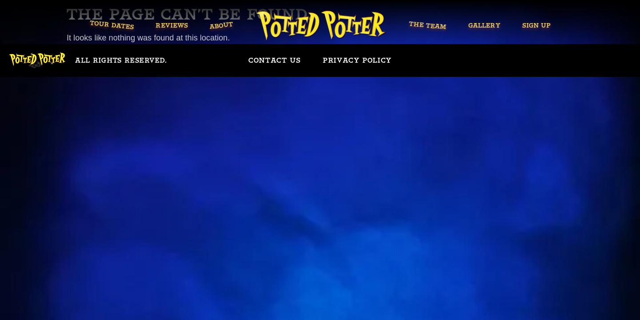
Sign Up (536, 25)
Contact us (274, 60)
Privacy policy (357, 60)
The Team (428, 25)
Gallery (484, 25)
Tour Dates (112, 24)
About (221, 25)
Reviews (172, 25)
